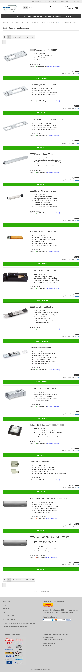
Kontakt (5, 605)
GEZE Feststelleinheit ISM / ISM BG (43, 388)
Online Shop (34, 669)
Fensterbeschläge (35, 16)
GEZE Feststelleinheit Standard (41, 307)
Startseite (15, 16)
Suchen (47, 1)
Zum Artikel (41, 113)
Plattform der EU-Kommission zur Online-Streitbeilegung (19, 623)
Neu (24, 16)
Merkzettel (75, 1)
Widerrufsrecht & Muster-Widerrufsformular (16, 627)
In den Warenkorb (41, 78)
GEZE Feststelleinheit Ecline (40, 348)
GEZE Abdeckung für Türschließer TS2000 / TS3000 (49, 498)
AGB (4, 612)
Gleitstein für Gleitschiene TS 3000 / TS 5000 (47, 425)
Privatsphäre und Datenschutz (12, 616)
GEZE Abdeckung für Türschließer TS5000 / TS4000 (49, 537)
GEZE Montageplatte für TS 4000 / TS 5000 (46, 119)
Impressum (6, 608)
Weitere (68, 16)
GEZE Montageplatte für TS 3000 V (43, 85)
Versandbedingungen (9, 619)
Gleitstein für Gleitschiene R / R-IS (42, 462)
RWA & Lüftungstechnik (53, 16)
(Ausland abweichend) (53, 66)
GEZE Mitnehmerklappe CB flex (41, 154)
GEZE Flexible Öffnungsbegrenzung (43, 191)
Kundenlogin (63, 1)
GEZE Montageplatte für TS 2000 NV (43, 50)
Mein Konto (36, 1)
